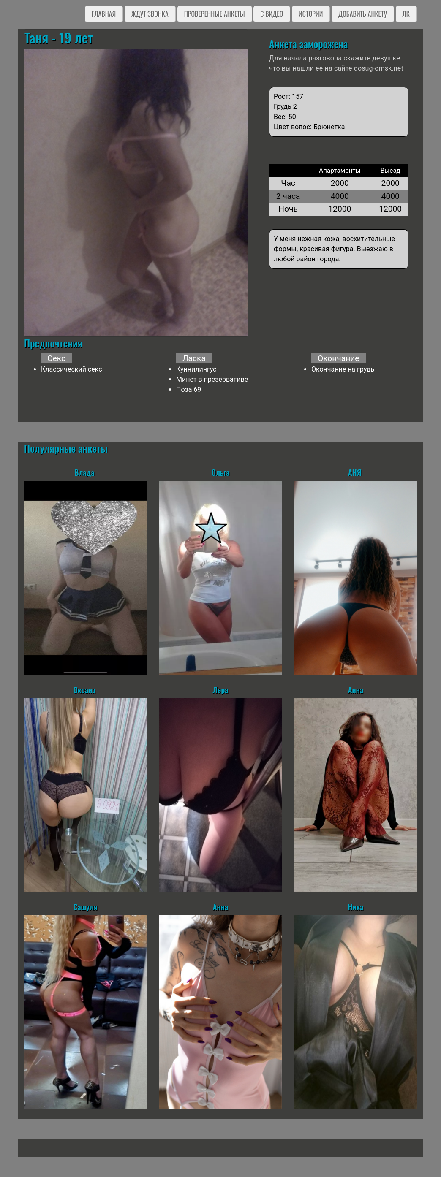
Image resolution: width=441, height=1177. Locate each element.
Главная (104, 14)
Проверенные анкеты (214, 14)
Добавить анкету (362, 14)
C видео (271, 14)
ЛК (406, 14)
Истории (311, 14)
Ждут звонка (150, 14)
